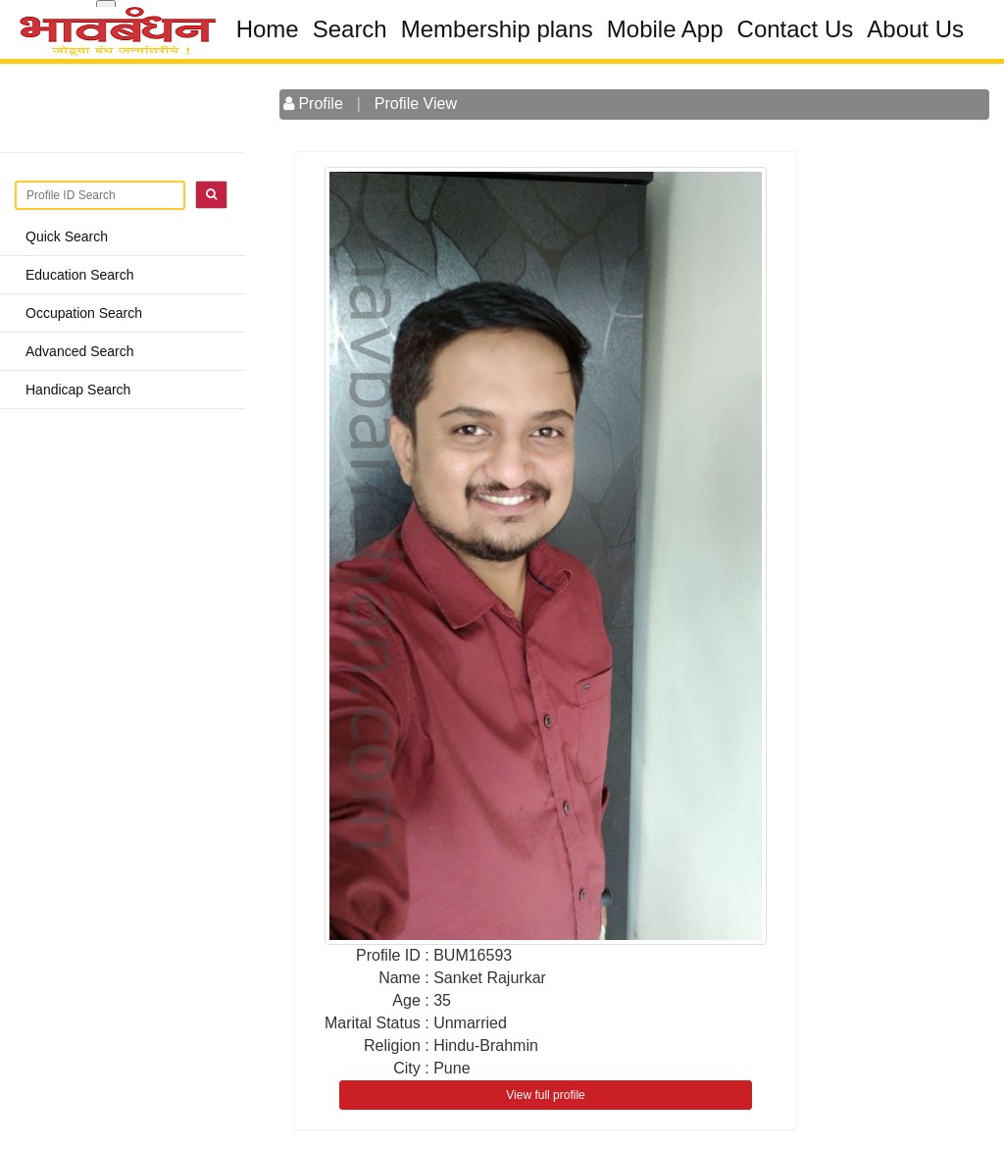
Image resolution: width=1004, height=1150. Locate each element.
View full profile (545, 1095)
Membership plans (497, 29)
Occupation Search (83, 313)
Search (350, 29)
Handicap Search (77, 389)
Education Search (79, 275)
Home (267, 29)
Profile (313, 103)
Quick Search (66, 236)
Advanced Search (79, 351)
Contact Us (795, 29)
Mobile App (665, 29)
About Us (915, 29)
